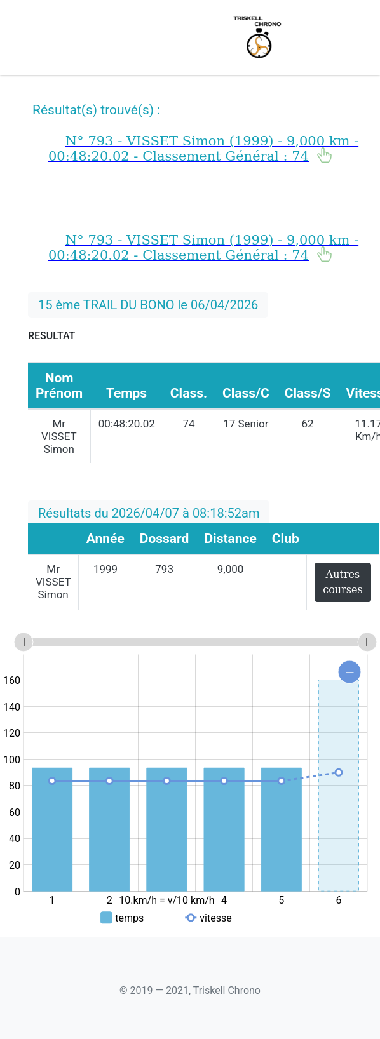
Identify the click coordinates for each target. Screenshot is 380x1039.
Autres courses (342, 582)
